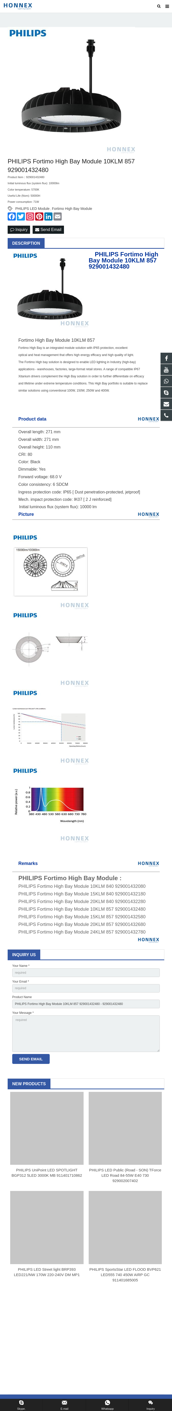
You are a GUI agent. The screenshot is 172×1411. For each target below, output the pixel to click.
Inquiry (19, 230)
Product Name (22, 997)
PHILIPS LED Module (32, 209)
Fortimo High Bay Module (72, 209)
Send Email (48, 230)
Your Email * (20, 982)
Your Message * (23, 1013)
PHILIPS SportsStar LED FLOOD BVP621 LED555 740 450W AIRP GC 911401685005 (125, 1275)
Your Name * (21, 966)
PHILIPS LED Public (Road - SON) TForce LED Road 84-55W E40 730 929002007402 (125, 1175)
